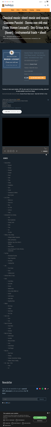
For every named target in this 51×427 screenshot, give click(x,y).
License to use (26, 80)
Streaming (32, 10)
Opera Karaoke (39, 74)
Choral (9, 175)
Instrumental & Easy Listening (10, 215)
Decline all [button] (39, 420)
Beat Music (10, 260)
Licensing (38, 10)
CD (8, 368)
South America (11, 296)
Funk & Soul (6, 316)
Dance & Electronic (8, 323)
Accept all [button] (39, 417)
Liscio (9, 343)
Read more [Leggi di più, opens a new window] (5, 418)
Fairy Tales (10, 313)
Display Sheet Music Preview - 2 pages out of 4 (11, 107)
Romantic (10, 170)
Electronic (10, 331)
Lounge (9, 328)
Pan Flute (10, 232)
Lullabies (9, 308)
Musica (12, 10)
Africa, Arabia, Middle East (13, 291)
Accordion (10, 338)
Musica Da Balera (11, 341)
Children (6, 303)
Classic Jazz (10, 202)
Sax (9, 230)
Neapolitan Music (11, 301)
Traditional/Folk (11, 263)
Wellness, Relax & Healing (13, 360)
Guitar (9, 225)
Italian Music (10, 298)
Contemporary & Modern (13, 192)
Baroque (9, 168)
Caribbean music (11, 273)
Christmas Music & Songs (9, 275)
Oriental (9, 293)
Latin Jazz (10, 210)
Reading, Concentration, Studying (14, 358)
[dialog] (25, 419)
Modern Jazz (10, 200)
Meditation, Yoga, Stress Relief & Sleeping (14, 243)
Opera (35, 74)
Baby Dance (10, 311)
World (5, 278)
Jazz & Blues (7, 197)
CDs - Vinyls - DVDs (8, 363)
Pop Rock (6, 253)
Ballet (9, 177)
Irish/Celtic (10, 283)
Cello (9, 217)
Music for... (6, 350)
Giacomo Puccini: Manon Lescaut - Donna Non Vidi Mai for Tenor (33, 94)
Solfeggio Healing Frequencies (14, 237)
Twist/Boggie (10, 348)
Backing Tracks (11, 222)
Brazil (9, 270)
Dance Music (10, 326)
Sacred (9, 190)
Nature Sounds (11, 246)
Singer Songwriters (12, 258)
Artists (18, 10)
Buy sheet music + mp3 (37, 78)
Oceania (9, 286)
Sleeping (9, 355)
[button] (17, 425)
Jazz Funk (10, 207)
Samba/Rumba (11, 345)
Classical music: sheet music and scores (13, 36)
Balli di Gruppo (11, 336)
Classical (9, 165)
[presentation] (12, 408)
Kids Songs (10, 306)
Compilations (10, 185)
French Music (10, 281)
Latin (5, 265)
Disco (9, 318)
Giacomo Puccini (33, 64)
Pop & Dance (10, 268)
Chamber (9, 173)
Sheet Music (24, 10)
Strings (9, 182)
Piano (9, 180)
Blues (9, 205)
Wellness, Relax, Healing (9, 235)
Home (4, 36)
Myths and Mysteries (12, 240)
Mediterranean (11, 288)
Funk (9, 321)
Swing (9, 212)
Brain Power (10, 353)
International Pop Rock (12, 256)
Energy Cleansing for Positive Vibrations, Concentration (16, 250)
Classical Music (31, 74)
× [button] (49, 412)
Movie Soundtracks (11, 220)
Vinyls (9, 365)
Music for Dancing (8, 333)
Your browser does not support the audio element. (12, 111)
